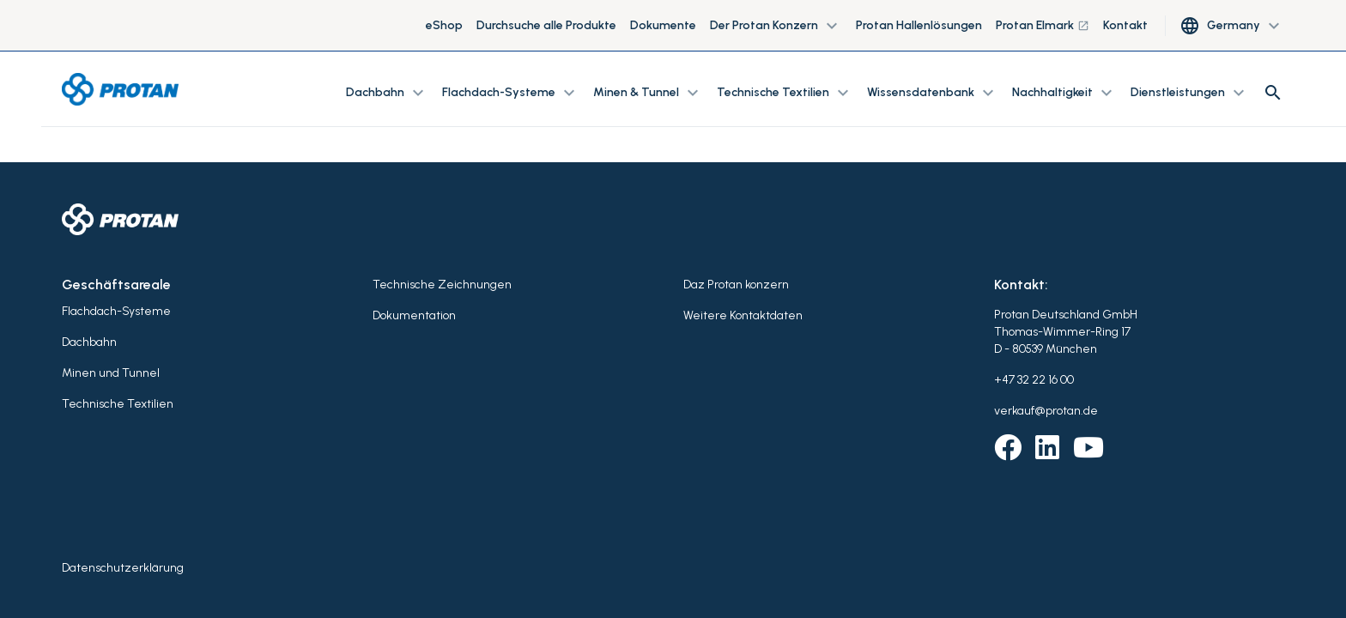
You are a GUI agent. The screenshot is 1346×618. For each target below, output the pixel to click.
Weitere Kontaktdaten (743, 315)
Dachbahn (89, 342)
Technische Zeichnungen (442, 284)
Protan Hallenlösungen (919, 25)
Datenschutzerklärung (123, 567)
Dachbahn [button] (387, 92)
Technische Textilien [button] (785, 92)
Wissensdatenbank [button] (932, 92)
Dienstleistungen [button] (1190, 92)
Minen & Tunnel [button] (648, 92)
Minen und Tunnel (111, 373)
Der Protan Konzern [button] (776, 25)
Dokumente (663, 25)
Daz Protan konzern (736, 284)
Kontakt (1125, 25)
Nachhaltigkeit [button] (1064, 92)
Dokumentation (414, 315)
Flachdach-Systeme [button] (510, 92)
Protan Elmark (1042, 25)
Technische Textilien (117, 404)
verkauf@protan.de (1046, 410)
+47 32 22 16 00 (1034, 380)
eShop (444, 25)
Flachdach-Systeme (116, 311)
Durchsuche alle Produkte (546, 25)
